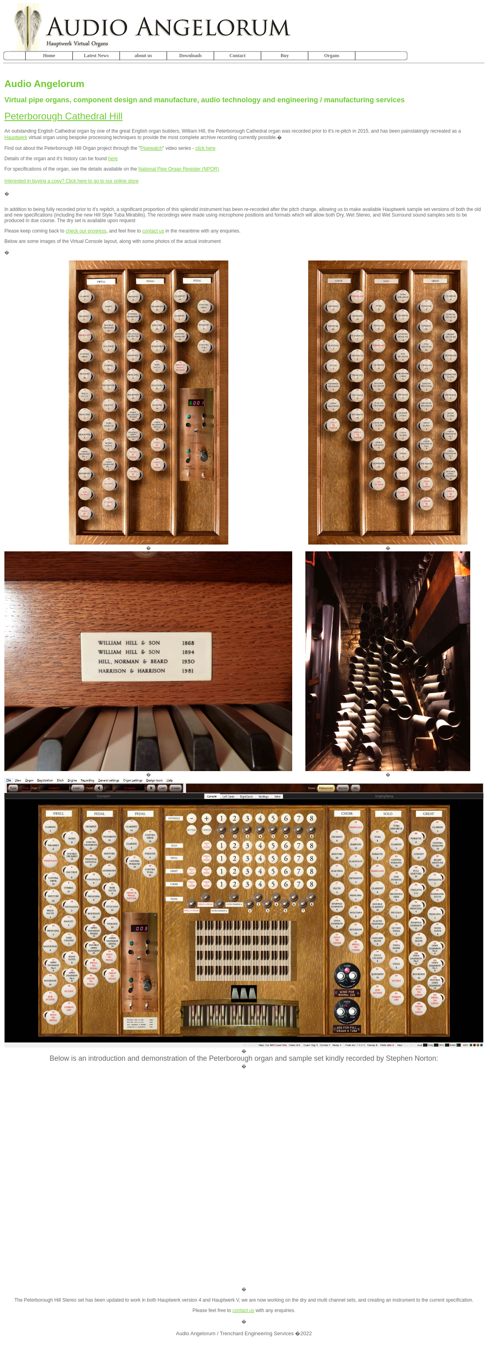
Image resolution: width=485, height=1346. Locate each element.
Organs (331, 55)
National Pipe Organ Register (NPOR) (179, 169)
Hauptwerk (15, 137)
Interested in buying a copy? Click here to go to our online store (71, 181)
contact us (153, 231)
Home (49, 55)
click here (205, 148)
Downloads (190, 55)
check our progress (85, 231)
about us (143, 55)
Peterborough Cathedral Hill (63, 116)
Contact (238, 55)
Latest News (96, 55)
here (113, 158)
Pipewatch (151, 148)
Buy (285, 55)
